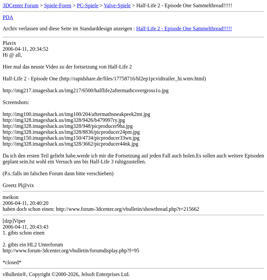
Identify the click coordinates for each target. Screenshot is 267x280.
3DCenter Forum (21, 5)
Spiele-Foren (57, 5)
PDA (8, 17)
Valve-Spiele (117, 5)
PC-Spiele (87, 5)
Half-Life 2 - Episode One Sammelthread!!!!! (184, 28)
